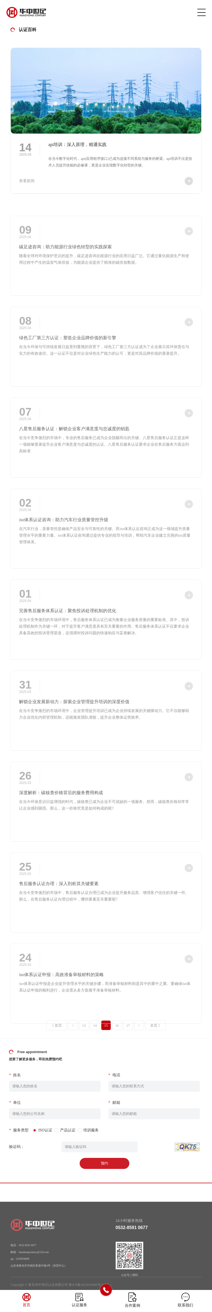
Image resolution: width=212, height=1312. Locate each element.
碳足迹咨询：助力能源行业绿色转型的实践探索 (65, 258)
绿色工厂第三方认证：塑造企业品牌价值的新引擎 (67, 349)
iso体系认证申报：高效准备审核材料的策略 (61, 986)
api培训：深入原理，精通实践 (77, 148)
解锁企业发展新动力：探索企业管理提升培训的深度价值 (74, 713)
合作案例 (132, 1305)
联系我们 (185, 1305)
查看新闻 (27, 185)
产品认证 (59, 1130)
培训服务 (82, 1130)
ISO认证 (37, 1130)
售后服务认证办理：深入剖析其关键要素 (59, 895)
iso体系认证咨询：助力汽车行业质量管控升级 (63, 531)
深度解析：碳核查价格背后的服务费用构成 (61, 804)
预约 (96, 1163)
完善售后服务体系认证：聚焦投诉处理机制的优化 (67, 622)
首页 (26, 1305)
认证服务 (79, 1305)
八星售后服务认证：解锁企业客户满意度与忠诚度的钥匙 (74, 440)
